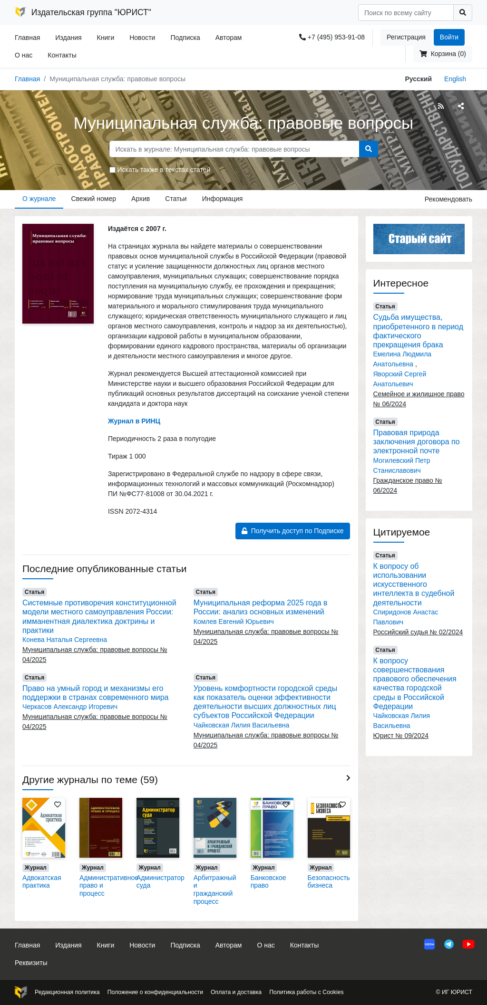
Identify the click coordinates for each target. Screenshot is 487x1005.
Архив (140, 198)
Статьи (175, 198)
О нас (23, 55)
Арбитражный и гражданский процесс (215, 889)
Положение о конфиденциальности (155, 992)
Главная (27, 37)
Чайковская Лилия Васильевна (242, 725)
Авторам (228, 37)
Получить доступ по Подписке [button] (293, 531)
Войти (449, 37)
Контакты (62, 55)
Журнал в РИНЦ (134, 421)
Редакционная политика (67, 992)
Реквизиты (31, 963)
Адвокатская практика (41, 882)
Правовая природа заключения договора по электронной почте (416, 442)
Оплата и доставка (236, 992)
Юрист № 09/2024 (401, 735)
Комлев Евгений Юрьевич (234, 621)
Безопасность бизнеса (329, 882)
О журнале (39, 198)
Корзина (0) (442, 53)
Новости (142, 37)
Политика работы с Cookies (306, 992)
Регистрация (406, 37)
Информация (222, 198)
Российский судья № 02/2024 (418, 632)
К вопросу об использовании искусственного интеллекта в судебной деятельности (414, 584)
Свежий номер (93, 198)
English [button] (455, 79)
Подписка (185, 37)
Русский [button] (418, 79)
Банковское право (268, 882)
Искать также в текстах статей (164, 169)
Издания (68, 37)
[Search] (406, 12)
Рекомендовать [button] (448, 199)
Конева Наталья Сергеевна (64, 639)
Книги (106, 37)
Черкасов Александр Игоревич (69, 706)
